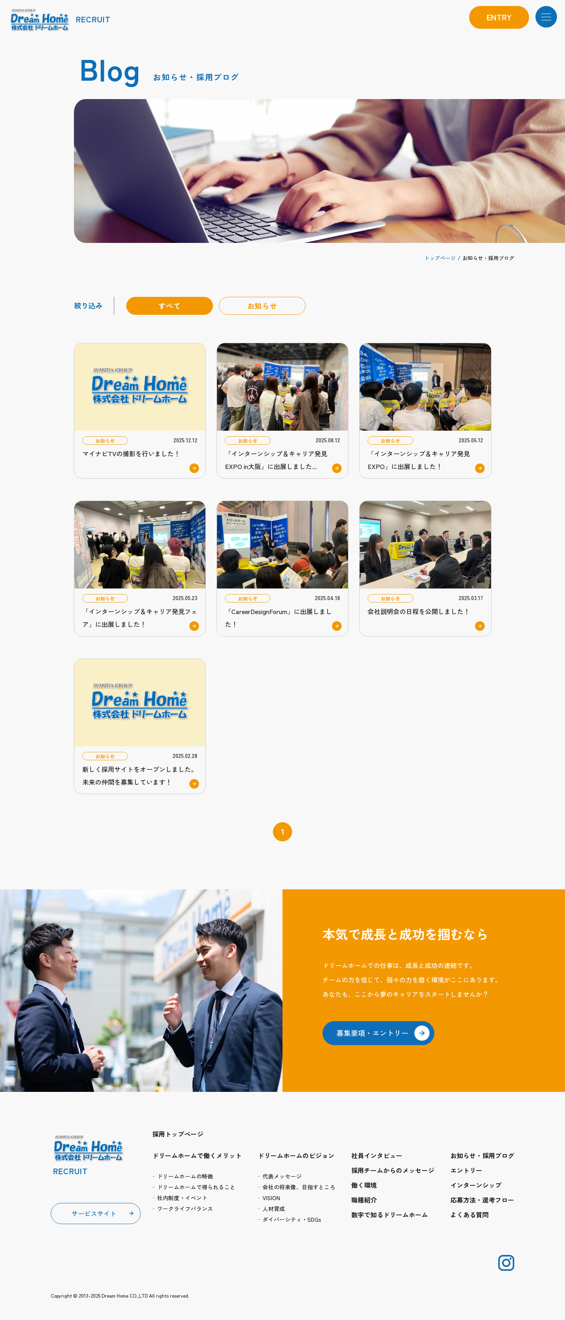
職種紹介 (364, 1200)
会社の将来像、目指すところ (299, 1187)
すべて (169, 305)
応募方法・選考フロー (482, 1200)
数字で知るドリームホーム (389, 1214)
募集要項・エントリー (383, 1033)
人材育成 (274, 1209)
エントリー (466, 1170)
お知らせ (262, 305)
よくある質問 (469, 1214)
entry (499, 17)
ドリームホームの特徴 (185, 1176)
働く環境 (364, 1185)
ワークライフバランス (185, 1209)
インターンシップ (475, 1185)
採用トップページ (177, 1133)
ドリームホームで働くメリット (197, 1155)
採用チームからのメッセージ (392, 1170)
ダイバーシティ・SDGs (292, 1219)
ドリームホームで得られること (196, 1187)
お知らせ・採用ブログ (482, 1155)
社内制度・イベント (182, 1198)
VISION (271, 1198)
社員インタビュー (376, 1155)
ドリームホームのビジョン (296, 1155)
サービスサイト (94, 1213)
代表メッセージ (282, 1176)
